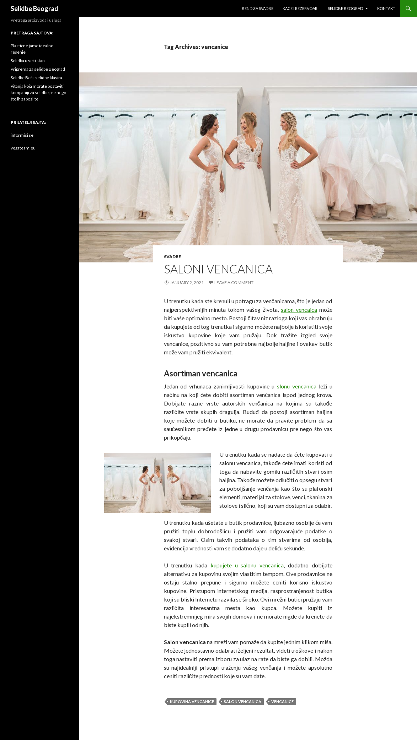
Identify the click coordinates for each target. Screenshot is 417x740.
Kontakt (386, 8)
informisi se (22, 135)
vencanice (282, 701)
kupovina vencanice (192, 701)
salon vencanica (242, 701)
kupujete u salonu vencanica (247, 565)
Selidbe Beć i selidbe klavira (36, 77)
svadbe (172, 256)
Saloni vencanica (218, 269)
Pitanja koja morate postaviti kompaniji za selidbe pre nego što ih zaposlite (38, 92)
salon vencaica (299, 309)
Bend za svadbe (257, 8)
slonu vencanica (296, 386)
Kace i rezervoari (301, 8)
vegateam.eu (23, 148)
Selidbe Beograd (34, 8)
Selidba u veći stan (28, 60)
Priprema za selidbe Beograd (38, 69)
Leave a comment (233, 282)
